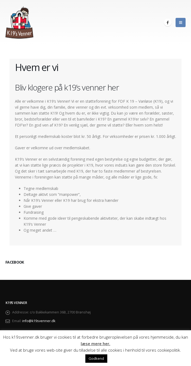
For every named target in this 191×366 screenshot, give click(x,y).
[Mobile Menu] (181, 22)
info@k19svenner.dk (38, 321)
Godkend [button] (96, 358)
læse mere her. (95, 343)
